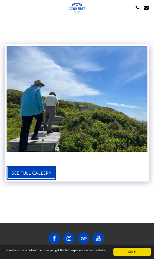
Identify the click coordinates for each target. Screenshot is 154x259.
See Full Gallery (31, 173)
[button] (7, 7)
